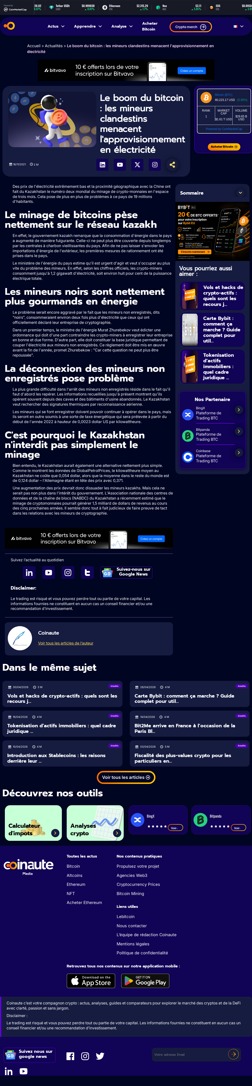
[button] (240, 193)
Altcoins (74, 875)
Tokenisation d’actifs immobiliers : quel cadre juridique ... (218, 365)
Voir (175, 828)
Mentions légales (133, 944)
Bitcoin (73, 866)
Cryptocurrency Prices (138, 884)
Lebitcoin (126, 916)
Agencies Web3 (132, 875)
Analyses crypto (84, 829)
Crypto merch (190, 27)
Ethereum (76, 884)
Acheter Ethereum (84, 902)
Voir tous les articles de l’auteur (65, 643)
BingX (150, 816)
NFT (71, 893)
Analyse (122, 26)
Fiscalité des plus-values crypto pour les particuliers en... (183, 758)
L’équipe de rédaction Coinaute (147, 934)
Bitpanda (215, 816)
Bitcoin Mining (130, 893)
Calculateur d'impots (25, 829)
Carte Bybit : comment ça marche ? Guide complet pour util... (221, 328)
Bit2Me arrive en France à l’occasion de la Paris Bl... (185, 728)
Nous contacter (132, 925)
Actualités (54, 45)
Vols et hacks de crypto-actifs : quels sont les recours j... (223, 295)
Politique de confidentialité (142, 952)
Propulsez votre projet (138, 866)
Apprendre (88, 26)
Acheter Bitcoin (150, 26)
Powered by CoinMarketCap (224, 129)
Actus (56, 26)
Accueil (34, 45)
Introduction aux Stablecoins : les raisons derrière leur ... (56, 758)
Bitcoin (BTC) (223, 95)
